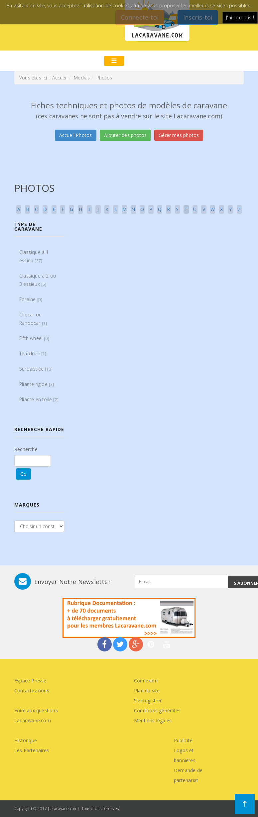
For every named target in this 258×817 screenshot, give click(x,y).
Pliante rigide (36, 384)
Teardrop (32, 353)
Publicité (183, 740)
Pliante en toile (39, 399)
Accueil (59, 77)
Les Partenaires (31, 750)
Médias (82, 77)
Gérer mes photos (179, 135)
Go (23, 474)
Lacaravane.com (32, 720)
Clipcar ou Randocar (33, 318)
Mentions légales (153, 720)
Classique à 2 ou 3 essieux (37, 280)
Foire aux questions (36, 710)
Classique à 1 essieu (34, 256)
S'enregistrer (148, 700)
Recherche (26, 449)
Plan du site (147, 690)
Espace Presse (30, 680)
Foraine (30, 299)
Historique (25, 740)
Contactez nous (31, 690)
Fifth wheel (34, 338)
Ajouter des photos (125, 135)
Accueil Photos (75, 135)
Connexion (146, 680)
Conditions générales (157, 710)
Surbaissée (36, 369)
